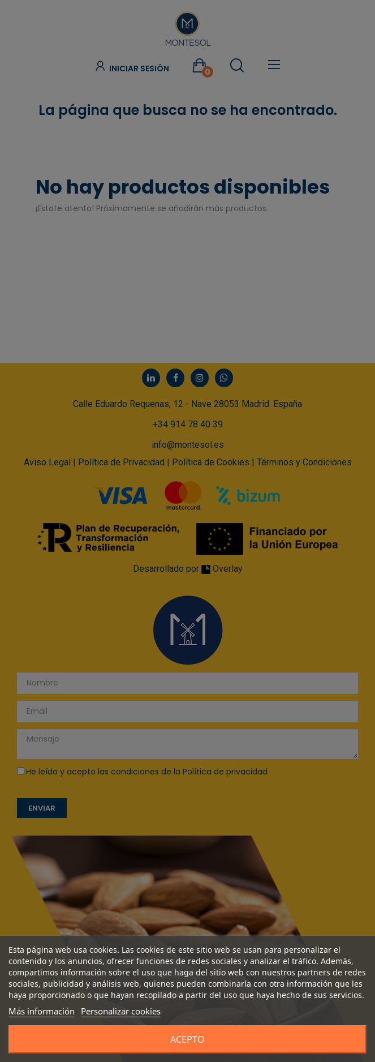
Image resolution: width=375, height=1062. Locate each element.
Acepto (187, 1039)
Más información (41, 1011)
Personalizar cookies (121, 1011)
